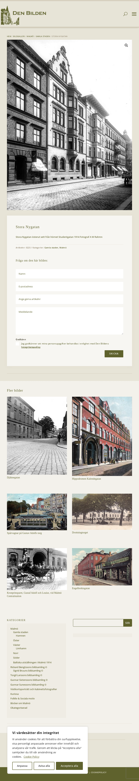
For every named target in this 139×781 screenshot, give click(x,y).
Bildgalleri (19, 36)
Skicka (114, 353)
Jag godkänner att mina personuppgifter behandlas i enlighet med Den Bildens (65, 345)
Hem (9, 36)
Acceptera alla (69, 766)
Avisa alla (44, 766)
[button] (126, 45)
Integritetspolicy (30, 347)
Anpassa (22, 766)
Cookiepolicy (98, 772)
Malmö (30, 36)
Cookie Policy (31, 756)
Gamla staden (43, 36)
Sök (127, 622)
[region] (47, 750)
